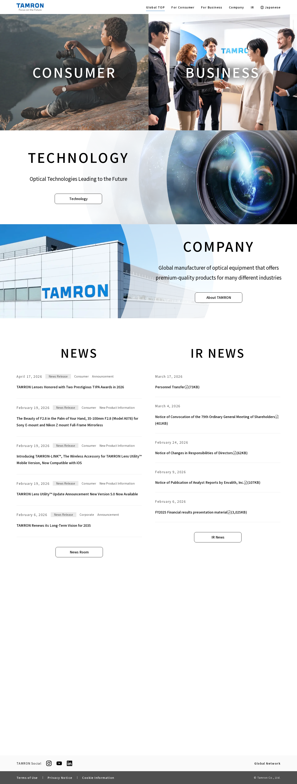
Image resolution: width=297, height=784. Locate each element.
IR (252, 7)
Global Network (267, 763)
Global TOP (155, 7)
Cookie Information (98, 778)
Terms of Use (27, 778)
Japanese (270, 7)
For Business (211, 7)
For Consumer (182, 7)
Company (236, 7)
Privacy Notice (60, 778)
